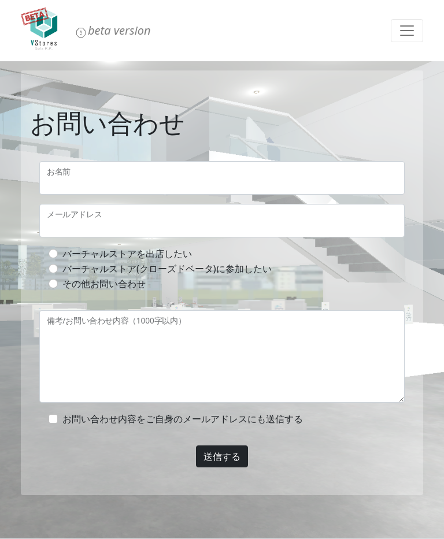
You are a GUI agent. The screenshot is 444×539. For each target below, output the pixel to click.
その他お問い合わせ (104, 283)
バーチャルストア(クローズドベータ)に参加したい (167, 268)
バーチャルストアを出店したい (127, 253)
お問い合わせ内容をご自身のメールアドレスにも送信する (182, 418)
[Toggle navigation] (407, 30)
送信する (222, 456)
